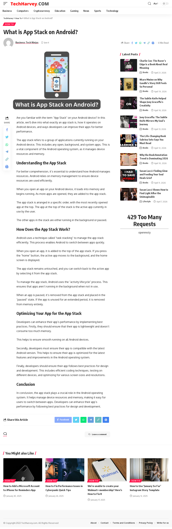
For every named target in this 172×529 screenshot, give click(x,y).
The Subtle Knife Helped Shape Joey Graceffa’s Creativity (153, 102)
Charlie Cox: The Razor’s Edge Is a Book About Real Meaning (153, 65)
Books (145, 73)
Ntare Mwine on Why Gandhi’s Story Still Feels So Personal (153, 84)
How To (9, 25)
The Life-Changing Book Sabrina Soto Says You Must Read (153, 140)
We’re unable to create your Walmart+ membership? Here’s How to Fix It (106, 491)
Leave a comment (93, 436)
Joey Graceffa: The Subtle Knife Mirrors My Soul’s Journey (153, 121)
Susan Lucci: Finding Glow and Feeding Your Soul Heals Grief (153, 175)
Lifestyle (147, 202)
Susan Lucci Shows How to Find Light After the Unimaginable (154, 194)
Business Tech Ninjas (26, 43)
